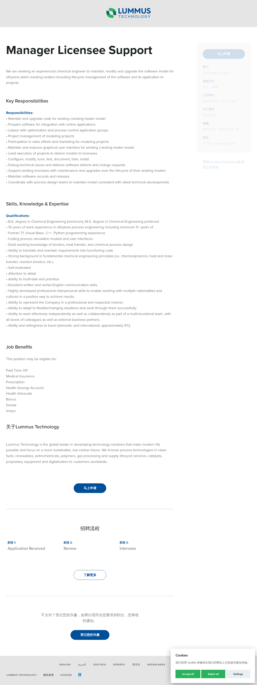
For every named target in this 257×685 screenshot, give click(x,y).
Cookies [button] (66, 675)
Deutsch (99, 664)
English (65, 664)
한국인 (136, 664)
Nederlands (156, 664)
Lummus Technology (21, 675)
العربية (82, 664)
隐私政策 (48, 675)
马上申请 (90, 488)
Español (119, 664)
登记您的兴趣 (90, 634)
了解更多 (90, 575)
